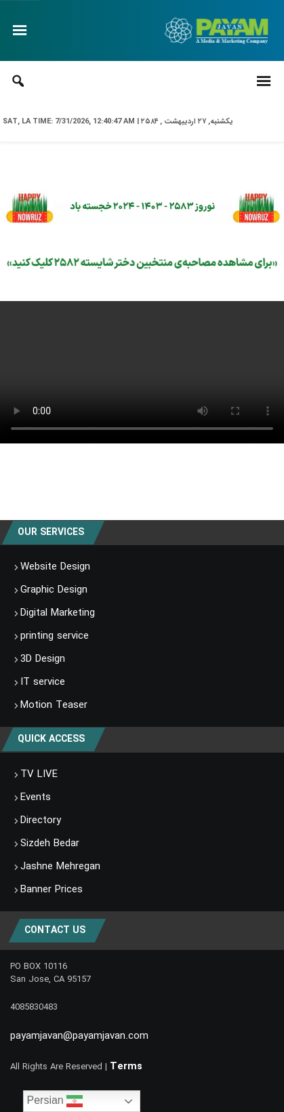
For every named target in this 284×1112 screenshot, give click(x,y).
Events (35, 797)
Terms (126, 1066)
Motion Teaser (53, 705)
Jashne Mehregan (60, 866)
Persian (55, 1101)
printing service (54, 636)
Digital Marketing (57, 613)
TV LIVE (39, 774)
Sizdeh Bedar (49, 843)
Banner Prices (51, 889)
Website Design (55, 567)
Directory (40, 820)
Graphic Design (53, 590)
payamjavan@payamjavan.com (79, 1036)
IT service (42, 682)
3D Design (42, 659)
